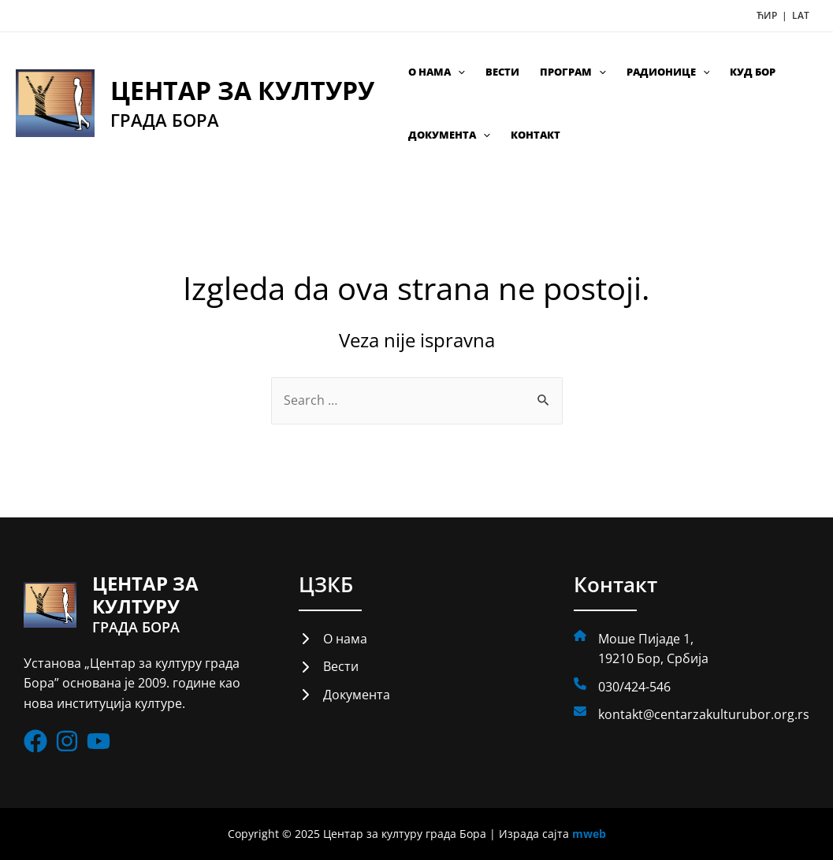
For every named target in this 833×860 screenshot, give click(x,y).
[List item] (35, 741)
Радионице (668, 71)
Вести (502, 72)
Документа (449, 134)
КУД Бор (752, 72)
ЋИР (768, 15)
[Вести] (329, 667)
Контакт (535, 135)
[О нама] (333, 638)
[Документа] (344, 694)
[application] (458, 71)
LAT (800, 15)
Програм (573, 71)
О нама (436, 71)
